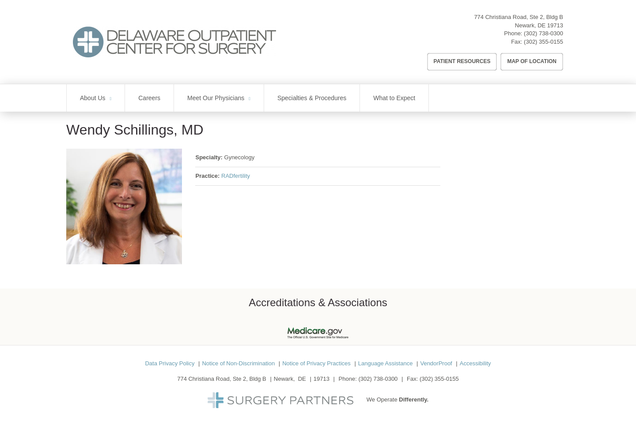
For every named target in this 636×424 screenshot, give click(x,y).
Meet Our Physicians (215, 97)
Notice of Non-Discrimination (238, 363)
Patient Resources (462, 61)
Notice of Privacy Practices (316, 363)
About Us (93, 97)
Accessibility (475, 363)
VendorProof (436, 363)
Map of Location (531, 61)
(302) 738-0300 (543, 33)
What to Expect (394, 97)
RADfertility (235, 176)
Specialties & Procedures (311, 97)
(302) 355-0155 (543, 41)
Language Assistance (385, 363)
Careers (149, 97)
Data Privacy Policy (169, 363)
